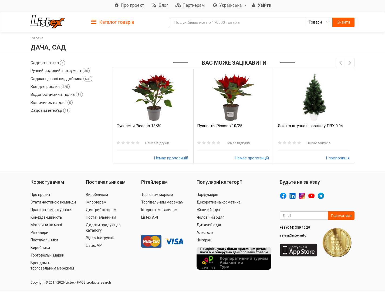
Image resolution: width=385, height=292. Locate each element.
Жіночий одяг (209, 210)
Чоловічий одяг (210, 217)
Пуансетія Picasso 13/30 (138, 125)
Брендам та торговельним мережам (52, 265)
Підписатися (341, 216)
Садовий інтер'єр (50, 110)
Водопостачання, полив (57, 94)
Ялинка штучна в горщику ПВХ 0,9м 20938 (310, 126)
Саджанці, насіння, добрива (61, 78)
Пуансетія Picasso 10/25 (219, 125)
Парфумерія (207, 194)
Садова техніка (48, 62)
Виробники (40, 247)
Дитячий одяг (209, 225)
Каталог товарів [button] (112, 22)
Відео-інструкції (100, 238)
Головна (37, 38)
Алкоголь (205, 232)
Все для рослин (50, 86)
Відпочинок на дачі (52, 102)
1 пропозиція (337, 158)
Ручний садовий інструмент (60, 70)
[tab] (112, 21)
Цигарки (204, 240)
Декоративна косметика (219, 202)
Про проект (40, 194)
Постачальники (44, 240)
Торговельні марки (47, 255)
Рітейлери (39, 232)
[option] (153, 116)
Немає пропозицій (171, 158)
